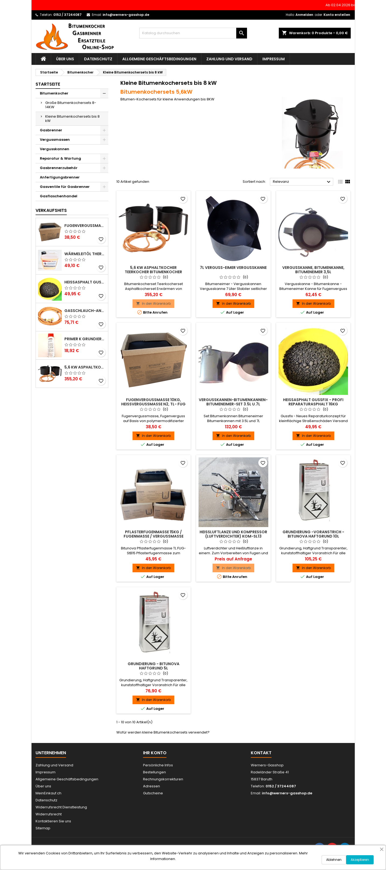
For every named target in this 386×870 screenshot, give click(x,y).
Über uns (65, 59)
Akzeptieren (360, 859)
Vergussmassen (55, 139)
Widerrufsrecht (49, 814)
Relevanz (302, 182)
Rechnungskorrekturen (163, 779)
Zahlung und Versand (229, 59)
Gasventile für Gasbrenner (65, 186)
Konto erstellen (337, 14)
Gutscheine (153, 793)
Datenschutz (98, 59)
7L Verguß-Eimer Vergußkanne (233, 267)
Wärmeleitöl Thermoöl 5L (85, 254)
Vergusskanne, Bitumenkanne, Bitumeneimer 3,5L (313, 270)
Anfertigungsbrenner (60, 177)
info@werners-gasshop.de (126, 14)
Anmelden (304, 14)
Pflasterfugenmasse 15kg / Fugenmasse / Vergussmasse (153, 534)
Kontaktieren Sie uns (53, 821)
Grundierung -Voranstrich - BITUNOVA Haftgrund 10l (313, 534)
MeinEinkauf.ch (48, 793)
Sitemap (43, 828)
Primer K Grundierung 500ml (85, 339)
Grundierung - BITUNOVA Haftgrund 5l (153, 666)
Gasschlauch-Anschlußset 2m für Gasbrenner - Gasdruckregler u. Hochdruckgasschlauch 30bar (85, 310)
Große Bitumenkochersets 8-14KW (70, 105)
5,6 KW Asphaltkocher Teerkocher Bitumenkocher (85, 367)
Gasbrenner (51, 130)
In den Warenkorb (153, 303)
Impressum (273, 59)
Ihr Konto (154, 753)
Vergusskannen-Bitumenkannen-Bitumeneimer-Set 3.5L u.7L (233, 402)
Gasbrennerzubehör (59, 167)
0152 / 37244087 (67, 14)
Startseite (48, 84)
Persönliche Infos (158, 765)
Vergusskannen (54, 149)
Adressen (151, 786)
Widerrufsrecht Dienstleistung (61, 807)
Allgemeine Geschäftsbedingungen (159, 59)
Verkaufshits (51, 210)
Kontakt (261, 753)
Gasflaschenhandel (58, 196)
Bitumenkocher (54, 93)
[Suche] (193, 33)
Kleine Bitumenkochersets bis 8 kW (72, 118)
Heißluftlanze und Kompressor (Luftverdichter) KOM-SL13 (233, 534)
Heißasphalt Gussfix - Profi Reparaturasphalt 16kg (85, 282)
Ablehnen (334, 859)
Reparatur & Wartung (60, 158)
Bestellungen (154, 772)
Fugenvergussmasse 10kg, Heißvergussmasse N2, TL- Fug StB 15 (85, 225)
